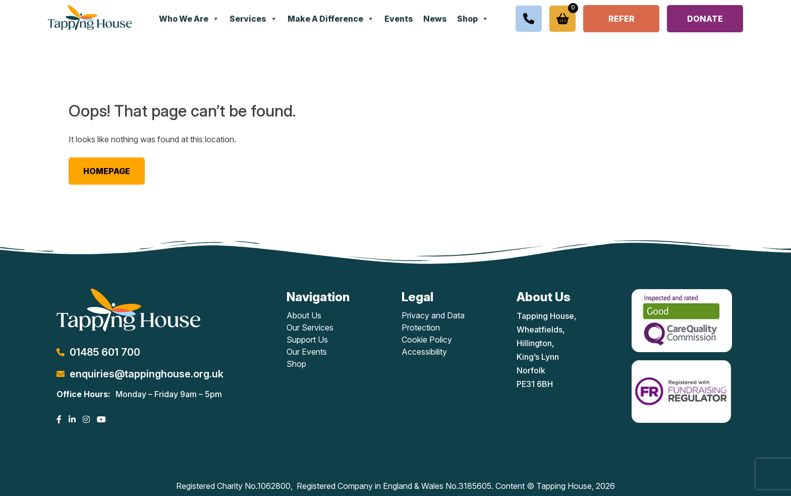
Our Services (310, 327)
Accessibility (424, 352)
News (435, 19)
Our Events (307, 352)
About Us (304, 315)
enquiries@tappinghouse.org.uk (146, 374)
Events (398, 19)
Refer (621, 19)
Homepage (106, 171)
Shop (473, 19)
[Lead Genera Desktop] (90, 17)
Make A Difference (331, 19)
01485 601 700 (105, 352)
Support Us (307, 340)
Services (253, 19)
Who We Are (189, 19)
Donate (705, 19)
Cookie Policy (427, 340)
